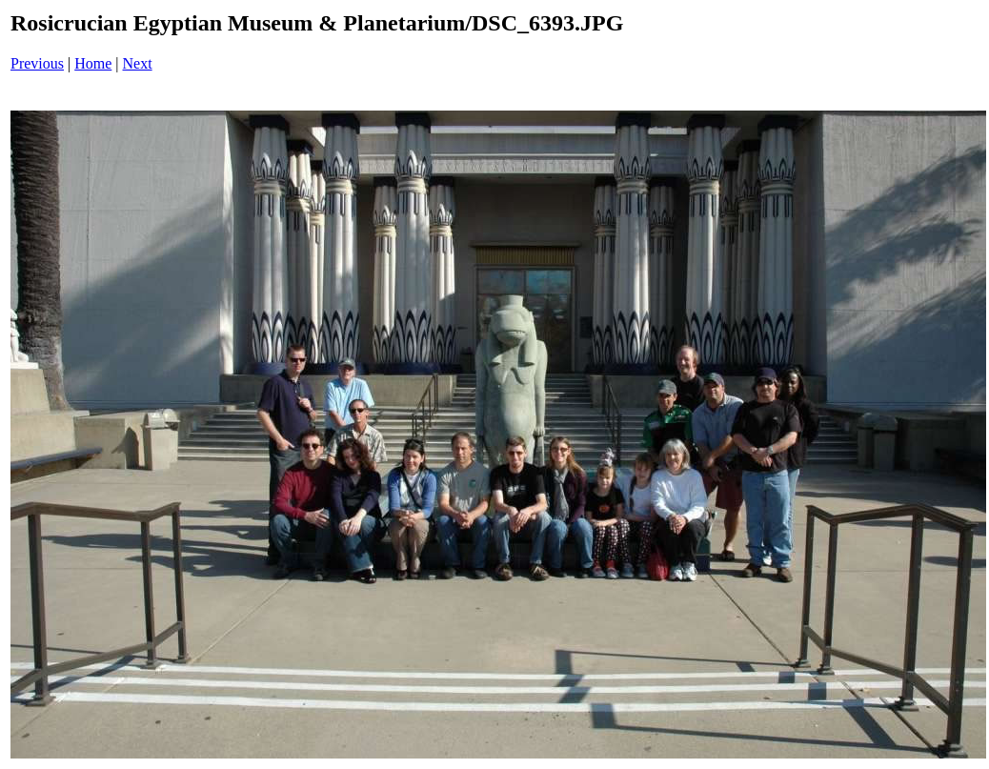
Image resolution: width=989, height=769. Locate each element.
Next (137, 63)
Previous (37, 63)
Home (92, 63)
